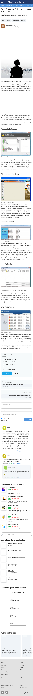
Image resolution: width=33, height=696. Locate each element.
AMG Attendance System (15, 543)
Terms (2, 669)
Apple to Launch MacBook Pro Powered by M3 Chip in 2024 (9, 649)
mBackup (10, 578)
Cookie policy (4, 674)
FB (2, 692)
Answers (22, 680)
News (2, 667)
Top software (23, 683)
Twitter (6, 692)
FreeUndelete (4, 290)
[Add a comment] (16, 405)
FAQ (21, 669)
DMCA (2, 687)
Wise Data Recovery (8, 336)
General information (6, 683)
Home (2, 5)
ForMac (21, 685)
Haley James (9, 25)
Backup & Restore (6, 20)
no (13, 451)
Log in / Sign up (31, 2)
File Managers (15, 20)
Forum (21, 667)
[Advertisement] (16, 44)
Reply (19, 451)
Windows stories (10, 5)
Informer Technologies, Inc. (26, 693)
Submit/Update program (7, 685)
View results (17, 373)
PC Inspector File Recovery (17, 206)
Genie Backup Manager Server (16, 557)
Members (22, 665)
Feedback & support (25, 672)
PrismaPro (11, 571)
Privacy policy (4, 672)
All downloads (23, 687)
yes (9, 451)
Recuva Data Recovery (9, 162)
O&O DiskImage (12, 564)
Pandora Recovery (20, 245)
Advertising (4, 680)
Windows (23, 20)
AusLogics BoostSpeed (14, 550)
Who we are (4, 665)
